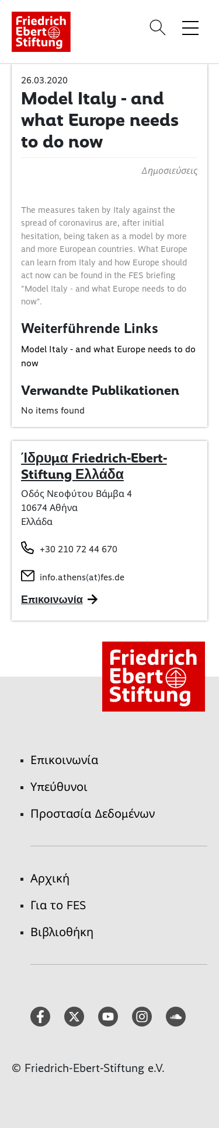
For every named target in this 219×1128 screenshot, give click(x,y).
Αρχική (49, 878)
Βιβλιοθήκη (61, 932)
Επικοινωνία (64, 760)
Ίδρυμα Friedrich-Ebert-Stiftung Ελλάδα (94, 466)
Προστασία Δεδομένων (92, 814)
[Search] (159, 27)
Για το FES (58, 905)
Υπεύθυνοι (59, 787)
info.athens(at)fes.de (82, 577)
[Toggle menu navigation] (190, 27)
